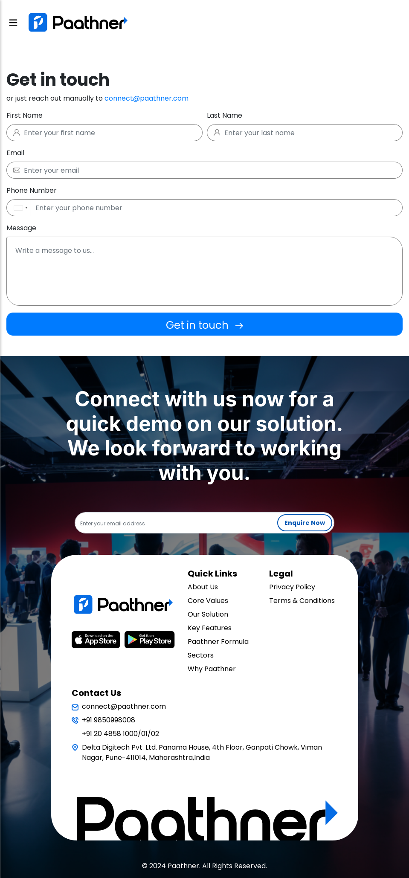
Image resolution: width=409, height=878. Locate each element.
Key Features (210, 628)
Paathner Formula (218, 641)
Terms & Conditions (302, 601)
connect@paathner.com (146, 98)
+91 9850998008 (108, 720)
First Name (24, 115)
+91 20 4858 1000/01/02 (120, 734)
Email (15, 153)
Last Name (224, 115)
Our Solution (208, 614)
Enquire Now (304, 523)
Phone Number (31, 190)
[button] (18, 207)
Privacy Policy (292, 587)
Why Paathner (212, 669)
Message (21, 228)
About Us (203, 587)
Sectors (201, 655)
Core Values (208, 601)
